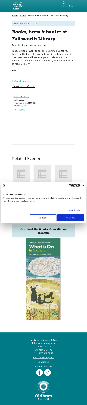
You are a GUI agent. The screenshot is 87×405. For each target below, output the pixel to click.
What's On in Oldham (53, 229)
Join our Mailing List (43, 357)
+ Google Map (19, 110)
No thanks (43, 218)
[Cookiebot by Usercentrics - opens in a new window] (69, 185)
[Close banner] (83, 185)
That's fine (70, 218)
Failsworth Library (21, 97)
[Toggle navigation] (71, 4)
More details (74, 210)
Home (15, 15)
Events (23, 15)
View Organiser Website (23, 86)
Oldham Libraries (20, 81)
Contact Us (43, 361)
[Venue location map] (44, 127)
